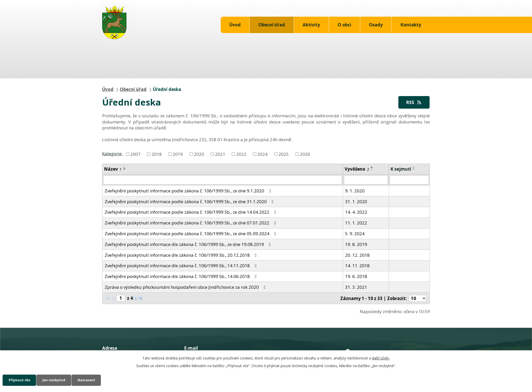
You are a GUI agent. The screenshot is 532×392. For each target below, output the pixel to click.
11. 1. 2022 (356, 223)
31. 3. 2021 (356, 287)
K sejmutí (400, 169)
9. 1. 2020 (355, 191)
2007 (135, 154)
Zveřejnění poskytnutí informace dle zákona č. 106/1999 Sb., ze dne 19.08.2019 (189, 244)
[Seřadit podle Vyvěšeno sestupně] (372, 169)
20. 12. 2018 (357, 255)
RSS (413, 102)
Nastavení (95, 379)
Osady (376, 25)
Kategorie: (112, 154)
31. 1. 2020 (356, 202)
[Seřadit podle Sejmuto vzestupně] (414, 167)
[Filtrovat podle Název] (222, 180)
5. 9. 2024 (355, 234)
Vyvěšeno (357, 169)
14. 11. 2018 (357, 266)
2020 (199, 154)
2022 (241, 154)
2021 (220, 154)
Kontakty (410, 25)
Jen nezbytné (59, 379)
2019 (178, 154)
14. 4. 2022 (356, 212)
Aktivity (311, 25)
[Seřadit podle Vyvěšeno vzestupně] (372, 167)
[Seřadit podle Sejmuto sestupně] (414, 169)
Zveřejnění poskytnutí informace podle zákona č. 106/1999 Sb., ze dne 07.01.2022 (191, 223)
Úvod (235, 25)
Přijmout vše (21, 379)
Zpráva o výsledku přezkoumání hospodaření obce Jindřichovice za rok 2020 (186, 287)
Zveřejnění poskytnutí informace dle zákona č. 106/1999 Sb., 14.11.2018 (182, 266)
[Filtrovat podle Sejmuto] (409, 180)
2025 (284, 154)
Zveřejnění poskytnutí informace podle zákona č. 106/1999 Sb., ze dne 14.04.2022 (191, 212)
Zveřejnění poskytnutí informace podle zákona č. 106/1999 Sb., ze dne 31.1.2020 (190, 202)
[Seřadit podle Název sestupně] (124, 169)
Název (113, 169)
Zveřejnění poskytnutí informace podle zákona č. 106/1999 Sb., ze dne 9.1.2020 (189, 191)
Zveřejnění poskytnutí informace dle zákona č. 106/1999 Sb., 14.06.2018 (182, 277)
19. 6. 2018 (356, 277)
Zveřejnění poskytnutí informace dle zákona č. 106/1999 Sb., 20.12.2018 (182, 255)
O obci (344, 25)
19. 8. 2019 (356, 244)
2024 (262, 154)
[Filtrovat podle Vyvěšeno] (366, 180)
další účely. (381, 357)
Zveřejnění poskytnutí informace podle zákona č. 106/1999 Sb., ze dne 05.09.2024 (191, 234)
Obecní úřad (271, 25)
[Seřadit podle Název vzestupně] (124, 167)
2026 (305, 154)
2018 (157, 154)
